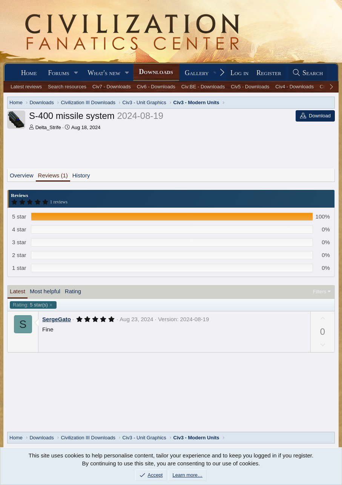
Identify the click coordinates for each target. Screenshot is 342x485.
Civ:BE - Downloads (203, 86)
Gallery (197, 73)
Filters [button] (319, 291)
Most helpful (45, 291)
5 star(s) (30, 305)
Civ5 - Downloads (250, 86)
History (81, 175)
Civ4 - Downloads (294, 86)
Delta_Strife (48, 127)
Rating (73, 291)
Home (29, 73)
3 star (19, 242)
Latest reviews (26, 86)
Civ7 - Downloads (111, 86)
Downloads (156, 71)
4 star (19, 229)
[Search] (307, 73)
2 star (19, 255)
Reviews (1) (53, 175)
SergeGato (56, 319)
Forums (58, 73)
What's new (103, 73)
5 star (19, 216)
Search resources (67, 86)
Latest (17, 291)
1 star (19, 268)
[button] (76, 73)
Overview (22, 175)
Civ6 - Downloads (156, 86)
